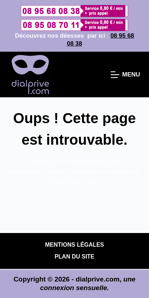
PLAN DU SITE (74, 256)
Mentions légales (74, 245)
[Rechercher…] (67, 207)
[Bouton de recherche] (133, 207)
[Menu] (125, 75)
